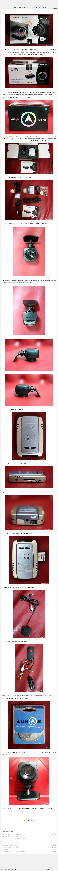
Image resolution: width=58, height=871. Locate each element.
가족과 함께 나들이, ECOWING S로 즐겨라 (9, 847)
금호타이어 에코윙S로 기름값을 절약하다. (9, 845)
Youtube (12, 869)
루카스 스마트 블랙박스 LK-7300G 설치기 (9, 841)
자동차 (3, 831)
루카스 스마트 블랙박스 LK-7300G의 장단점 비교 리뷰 (11, 840)
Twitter (6, 869)
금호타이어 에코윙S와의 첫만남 (7, 849)
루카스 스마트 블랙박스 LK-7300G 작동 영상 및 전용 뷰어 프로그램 (14, 838)
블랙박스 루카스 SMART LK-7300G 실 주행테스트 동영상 (12, 836)
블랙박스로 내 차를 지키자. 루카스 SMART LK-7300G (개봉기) (29, 7)
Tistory (50, 869)
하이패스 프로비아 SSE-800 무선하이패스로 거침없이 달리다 (12, 843)
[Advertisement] (29, 820)
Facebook (9, 869)
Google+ (15, 869)
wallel (56, 869)
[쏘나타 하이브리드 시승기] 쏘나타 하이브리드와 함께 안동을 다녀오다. (14, 851)
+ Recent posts (4, 862)
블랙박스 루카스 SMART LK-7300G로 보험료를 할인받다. (12, 834)
